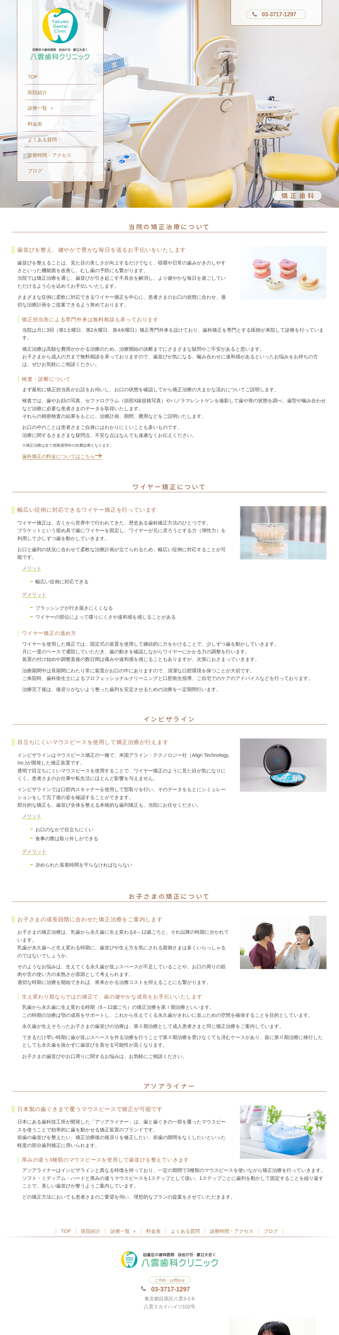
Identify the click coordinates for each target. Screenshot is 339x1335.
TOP (33, 77)
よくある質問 (42, 139)
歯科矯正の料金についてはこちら (62, 456)
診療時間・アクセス (49, 155)
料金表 (35, 124)
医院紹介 (37, 92)
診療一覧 (40, 108)
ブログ (35, 170)
